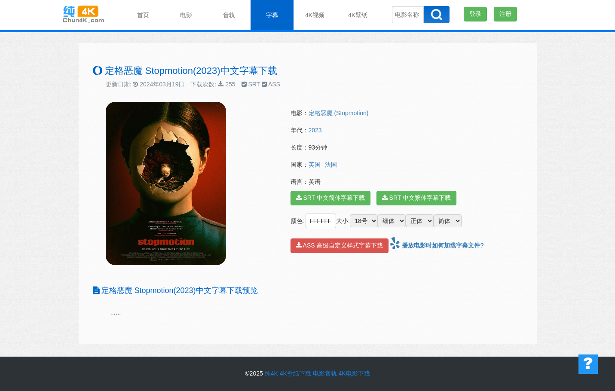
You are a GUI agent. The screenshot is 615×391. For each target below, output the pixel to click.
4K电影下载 (354, 373)
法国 (331, 164)
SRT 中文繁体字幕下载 (416, 197)
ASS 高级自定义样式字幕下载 (339, 245)
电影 (186, 15)
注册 (505, 13)
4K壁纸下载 (295, 373)
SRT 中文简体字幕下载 (330, 197)
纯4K (271, 373)
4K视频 (314, 15)
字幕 (272, 15)
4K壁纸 (357, 15)
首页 (143, 15)
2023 (315, 130)
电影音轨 (325, 373)
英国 (315, 164)
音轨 (229, 15)
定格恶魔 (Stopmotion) (339, 113)
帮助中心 (588, 364)
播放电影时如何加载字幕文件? (436, 245)
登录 (475, 13)
